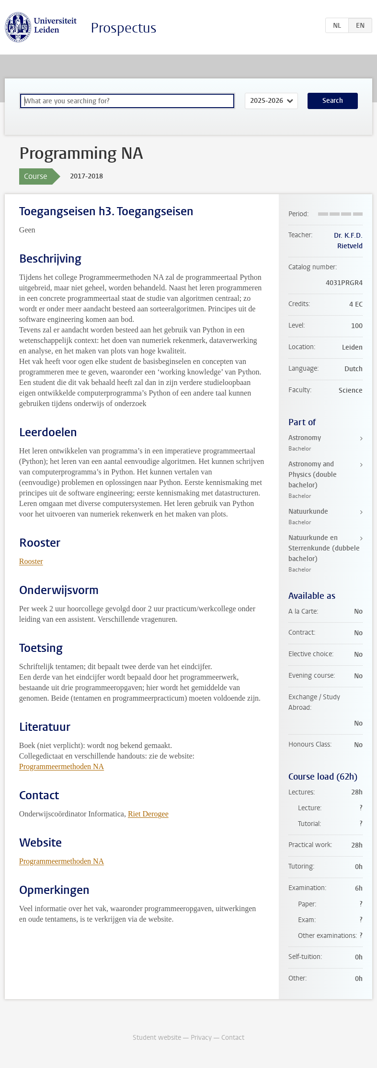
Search (332, 100)
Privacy (201, 1037)
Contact (232, 1037)
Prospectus (124, 28)
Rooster (31, 561)
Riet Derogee (148, 814)
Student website (157, 1037)
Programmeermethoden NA (61, 766)
